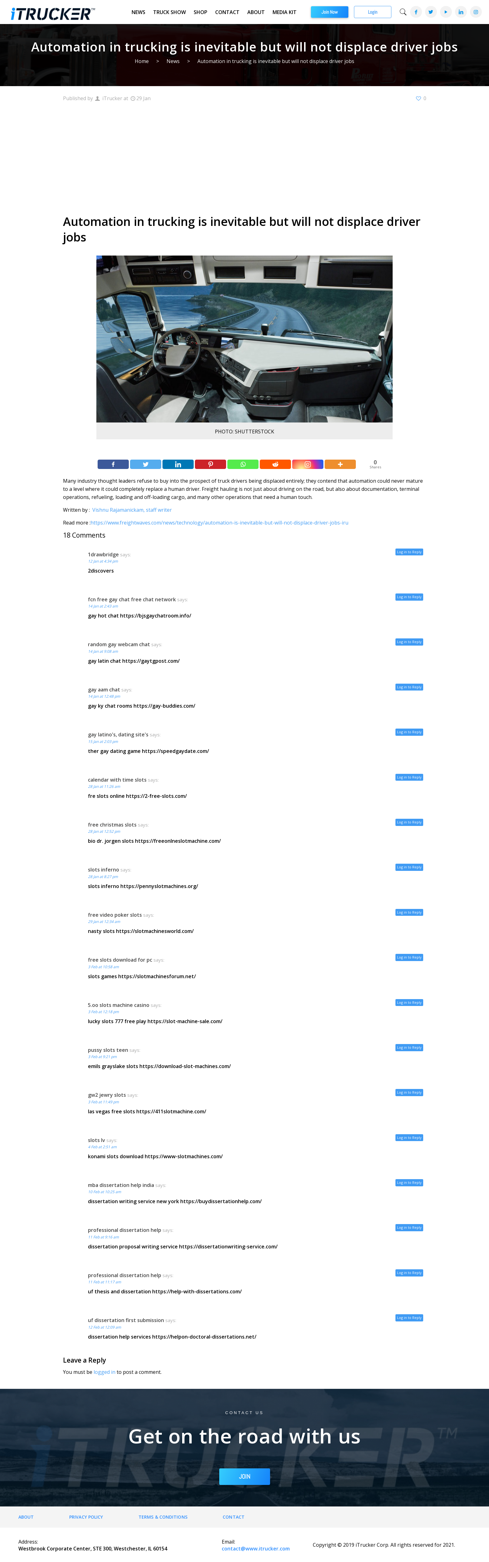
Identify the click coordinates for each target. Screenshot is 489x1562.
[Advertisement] (244, 157)
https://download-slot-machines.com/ (185, 1066)
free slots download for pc (120, 959)
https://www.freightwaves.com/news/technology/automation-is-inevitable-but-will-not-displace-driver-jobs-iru (219, 522)
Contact (227, 12)
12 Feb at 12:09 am (104, 1327)
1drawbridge (103, 554)
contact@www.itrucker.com (256, 1548)
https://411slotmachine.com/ (171, 1111)
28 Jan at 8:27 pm (103, 876)
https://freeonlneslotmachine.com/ (178, 840)
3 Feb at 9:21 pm (102, 1056)
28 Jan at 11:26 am (104, 786)
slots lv (96, 1140)
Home (142, 61)
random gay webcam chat (119, 644)
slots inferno (103, 869)
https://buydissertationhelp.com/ (221, 1201)
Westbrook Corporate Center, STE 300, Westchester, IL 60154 (92, 1548)
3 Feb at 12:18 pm (103, 1011)
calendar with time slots (117, 779)
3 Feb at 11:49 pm (103, 1102)
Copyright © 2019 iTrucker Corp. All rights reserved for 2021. (384, 1545)
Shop (200, 12)
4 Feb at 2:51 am (102, 1147)
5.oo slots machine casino (118, 1005)
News (138, 12)
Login (372, 12)
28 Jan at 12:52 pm (104, 831)
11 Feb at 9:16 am (103, 1237)
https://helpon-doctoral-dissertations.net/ (204, 1336)
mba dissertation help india (121, 1185)
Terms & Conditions (162, 1517)
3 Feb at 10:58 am (103, 966)
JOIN (244, 1476)
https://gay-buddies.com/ (164, 705)
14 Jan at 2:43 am (103, 606)
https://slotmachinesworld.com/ (155, 931)
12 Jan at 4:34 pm (103, 561)
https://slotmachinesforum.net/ (157, 976)
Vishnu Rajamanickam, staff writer (132, 509)
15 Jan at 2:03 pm (103, 741)
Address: (28, 1541)
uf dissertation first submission (126, 1320)
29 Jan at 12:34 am (104, 921)
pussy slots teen (108, 1050)
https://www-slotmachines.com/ (184, 1156)
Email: (228, 1541)
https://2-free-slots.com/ (156, 796)
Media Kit (285, 12)
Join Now (330, 12)
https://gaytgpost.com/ (151, 660)
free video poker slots (115, 914)
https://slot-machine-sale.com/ (185, 1021)
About (256, 12)
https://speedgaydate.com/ (175, 751)
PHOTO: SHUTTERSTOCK (244, 431)
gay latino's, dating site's (118, 734)
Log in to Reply (409, 551)
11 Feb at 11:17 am (104, 1282)
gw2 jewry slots (107, 1094)
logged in (104, 1372)
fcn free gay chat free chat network (132, 599)
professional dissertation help (124, 1230)
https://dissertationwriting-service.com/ (228, 1246)
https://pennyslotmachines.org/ (159, 886)
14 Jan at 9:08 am (103, 651)
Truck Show (169, 12)
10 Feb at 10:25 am (104, 1191)
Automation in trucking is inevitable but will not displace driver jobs (275, 61)
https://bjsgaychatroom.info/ (155, 615)
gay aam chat (104, 689)
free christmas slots (112, 824)
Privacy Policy (86, 1517)
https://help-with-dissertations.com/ (197, 1291)
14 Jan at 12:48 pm (104, 696)
